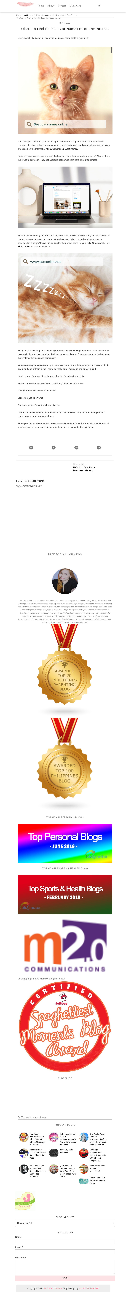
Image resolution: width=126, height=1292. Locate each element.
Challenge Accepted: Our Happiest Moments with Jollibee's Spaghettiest (98, 1155)
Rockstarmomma (53, 1288)
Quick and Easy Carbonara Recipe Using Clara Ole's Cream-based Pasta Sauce (68, 1171)
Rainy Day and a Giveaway (66, 1151)
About (51, 5)
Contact (62, 5)
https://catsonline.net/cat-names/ (62, 149)
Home (40, 5)
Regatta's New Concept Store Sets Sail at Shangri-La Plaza (38, 1153)
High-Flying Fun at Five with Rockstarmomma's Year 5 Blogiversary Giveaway (68, 1139)
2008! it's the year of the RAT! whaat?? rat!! (97, 1168)
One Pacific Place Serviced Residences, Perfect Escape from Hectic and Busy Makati (98, 1139)
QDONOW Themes (88, 1288)
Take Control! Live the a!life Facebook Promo (98, 1180)
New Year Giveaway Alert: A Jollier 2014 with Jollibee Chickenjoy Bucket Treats (37, 1139)
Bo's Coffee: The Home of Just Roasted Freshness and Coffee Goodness (38, 1171)
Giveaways (75, 5)
